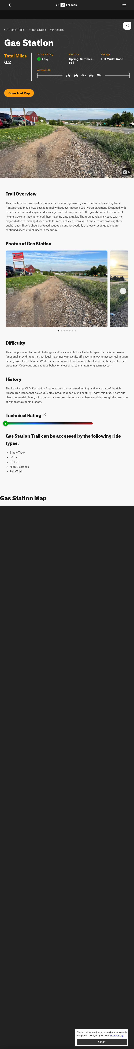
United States (37, 29)
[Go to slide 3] (64, 330)
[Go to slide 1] (58, 330)
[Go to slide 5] (69, 330)
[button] (67, 143)
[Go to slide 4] (67, 330)
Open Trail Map (19, 93)
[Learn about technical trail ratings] (44, 414)
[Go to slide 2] (61, 330)
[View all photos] (75, 330)
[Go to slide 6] (72, 330)
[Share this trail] (127, 26)
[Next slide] (123, 291)
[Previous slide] (11, 291)
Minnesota (57, 29)
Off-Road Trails (14, 29)
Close (101, 1041)
